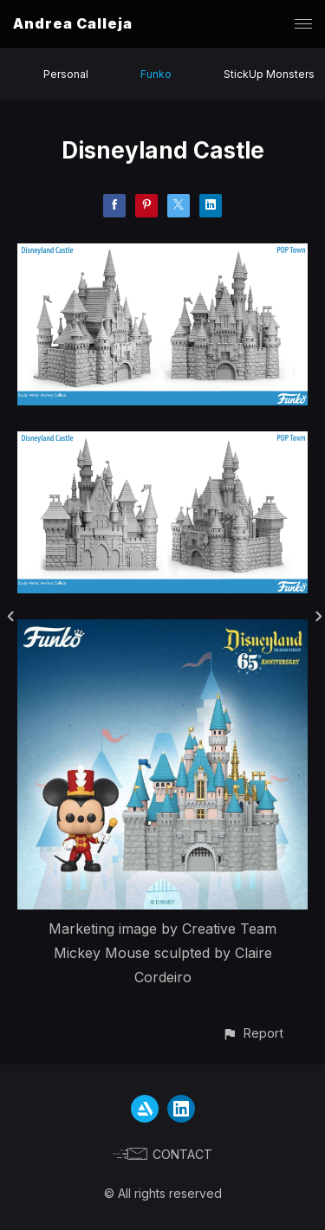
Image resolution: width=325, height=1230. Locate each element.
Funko (156, 74)
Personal (65, 74)
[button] (252, 1033)
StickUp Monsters (269, 74)
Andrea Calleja (73, 23)
